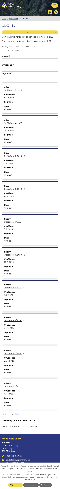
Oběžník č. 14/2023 (15, 123)
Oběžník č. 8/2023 (14, 320)
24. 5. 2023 (9, 328)
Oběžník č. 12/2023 (15, 189)
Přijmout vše (15, 485)
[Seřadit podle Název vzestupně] (10, 55)
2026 (16, 50)
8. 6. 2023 (8, 295)
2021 (18, 46)
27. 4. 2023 (9, 360)
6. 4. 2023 (8, 393)
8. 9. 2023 (8, 229)
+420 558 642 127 (14, 456)
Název (5, 56)
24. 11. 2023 (9, 130)
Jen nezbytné (31, 485)
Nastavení (45, 485)
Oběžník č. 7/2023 (14, 353)
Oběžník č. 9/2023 (14, 287)
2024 (45, 46)
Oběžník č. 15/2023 (15, 90)
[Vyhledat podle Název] (30, 60)
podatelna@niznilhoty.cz (18, 460)
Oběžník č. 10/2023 (15, 254)
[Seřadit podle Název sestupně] (10, 56)
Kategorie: (7, 46)
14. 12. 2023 (9, 97)
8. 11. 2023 (8, 163)
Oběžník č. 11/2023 (14, 222)
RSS (42, 32)
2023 (36, 46)
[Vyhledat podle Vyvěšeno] (30, 69)
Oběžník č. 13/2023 (15, 156)
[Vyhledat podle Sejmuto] (30, 78)
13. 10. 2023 (9, 196)
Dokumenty (14, 19)
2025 (7, 50)
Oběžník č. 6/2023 (14, 386)
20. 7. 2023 (9, 262)
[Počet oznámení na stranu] (37, 420)
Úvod (4, 19)
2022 (26, 46)
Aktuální (8, 109)
